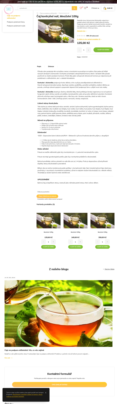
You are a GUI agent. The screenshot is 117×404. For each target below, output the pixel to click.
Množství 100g (48, 232)
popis (39, 66)
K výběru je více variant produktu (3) (88, 39)
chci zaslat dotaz (59, 385)
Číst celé (7, 358)
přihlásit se (95, 8)
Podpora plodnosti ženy (16, 22)
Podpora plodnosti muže (16, 26)
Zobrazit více (81, 31)
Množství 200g (75, 232)
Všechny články (109, 269)
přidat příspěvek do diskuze (47, 196)
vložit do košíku (103, 49)
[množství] (84, 50)
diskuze (51, 66)
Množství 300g (102, 232)
